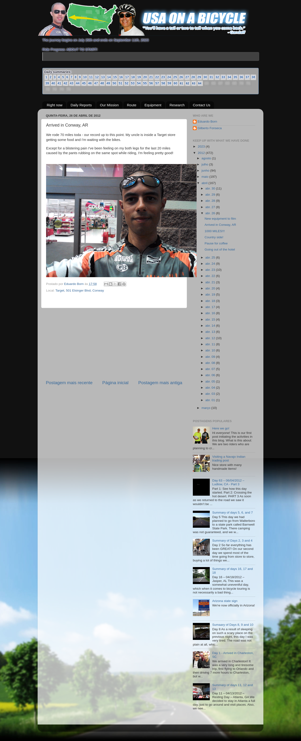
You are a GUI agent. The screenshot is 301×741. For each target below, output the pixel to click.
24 (169, 77)
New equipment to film (220, 218)
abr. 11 (210, 344)
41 (59, 83)
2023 (202, 146)
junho (206, 170)
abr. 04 (210, 387)
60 (176, 83)
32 (217, 77)
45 (84, 83)
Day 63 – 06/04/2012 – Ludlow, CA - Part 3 (228, 482)
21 (151, 77)
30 (205, 77)
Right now (55, 105)
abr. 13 (210, 331)
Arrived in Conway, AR (220, 224)
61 (181, 83)
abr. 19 (210, 294)
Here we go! (220, 428)
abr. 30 (210, 188)
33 (223, 77)
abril (205, 183)
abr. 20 (210, 288)
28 (193, 77)
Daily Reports (81, 105)
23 (163, 77)
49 (108, 83)
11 (91, 77)
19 (139, 77)
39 (47, 83)
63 (193, 83)
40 (53, 83)
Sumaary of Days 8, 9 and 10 (232, 624)
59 (169, 83)
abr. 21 (210, 282)
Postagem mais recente (69, 382)
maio (205, 176)
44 (78, 83)
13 (103, 77)
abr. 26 (210, 213)
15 (115, 77)
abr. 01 (210, 400)
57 (157, 83)
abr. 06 (210, 375)
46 (90, 83)
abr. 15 (210, 319)
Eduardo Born (74, 284)
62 (187, 83)
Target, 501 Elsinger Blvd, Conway (79, 290)
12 (97, 77)
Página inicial (115, 382)
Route (131, 105)
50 (114, 83)
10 (85, 77)
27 (187, 77)
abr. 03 (210, 393)
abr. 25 (210, 257)
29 (199, 77)
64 (200, 83)
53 (133, 83)
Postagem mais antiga (160, 382)
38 (253, 77)
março (206, 408)
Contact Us (201, 105)
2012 (202, 153)
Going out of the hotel (220, 249)
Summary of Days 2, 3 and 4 (232, 540)
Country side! (214, 237)
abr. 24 (210, 263)
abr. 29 (210, 194)
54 (139, 83)
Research (177, 105)
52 (127, 83)
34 (229, 77)
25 (175, 77)
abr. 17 (210, 307)
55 (145, 83)
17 (127, 77)
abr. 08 (210, 363)
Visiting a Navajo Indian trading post (228, 458)
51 (121, 83)
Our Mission (109, 105)
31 (211, 77)
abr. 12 (210, 338)
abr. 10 (210, 350)
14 (109, 77)
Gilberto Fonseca (210, 128)
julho (205, 164)
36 (241, 77)
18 (133, 77)
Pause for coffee (216, 243)
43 (72, 83)
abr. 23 (210, 270)
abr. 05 (210, 381)
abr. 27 (210, 207)
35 (235, 77)
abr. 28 (210, 200)
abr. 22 (210, 276)
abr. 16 (210, 313)
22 (157, 77)
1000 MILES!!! (215, 231)
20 (145, 77)
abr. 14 (210, 325)
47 (96, 83)
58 (163, 83)
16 (121, 77)
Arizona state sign (224, 601)
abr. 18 (210, 301)
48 (102, 83)
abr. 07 (210, 369)
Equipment (153, 105)
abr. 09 (210, 356)
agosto (207, 158)
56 (151, 83)
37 (247, 77)
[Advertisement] (114, 343)
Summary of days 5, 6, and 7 (232, 512)
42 (65, 83)
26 (181, 77)
